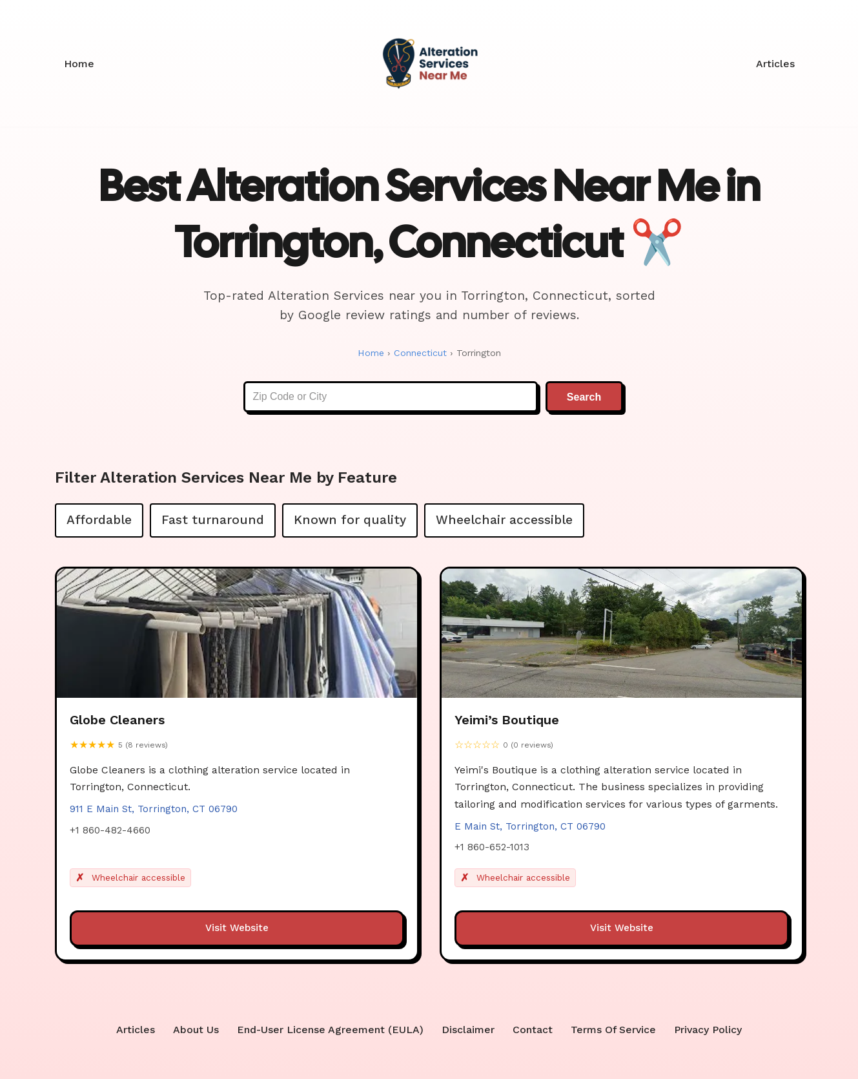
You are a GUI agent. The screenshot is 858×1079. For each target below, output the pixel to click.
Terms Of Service (613, 1030)
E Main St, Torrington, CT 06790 (530, 827)
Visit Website (237, 929)
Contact (532, 1030)
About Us (195, 1030)
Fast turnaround (212, 519)
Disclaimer (467, 1030)
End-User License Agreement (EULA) (329, 1030)
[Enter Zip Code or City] (390, 397)
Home (79, 64)
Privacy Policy (709, 1030)
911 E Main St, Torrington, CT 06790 (154, 810)
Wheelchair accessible (504, 519)
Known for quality (350, 519)
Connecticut (419, 353)
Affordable (99, 519)
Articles (775, 64)
